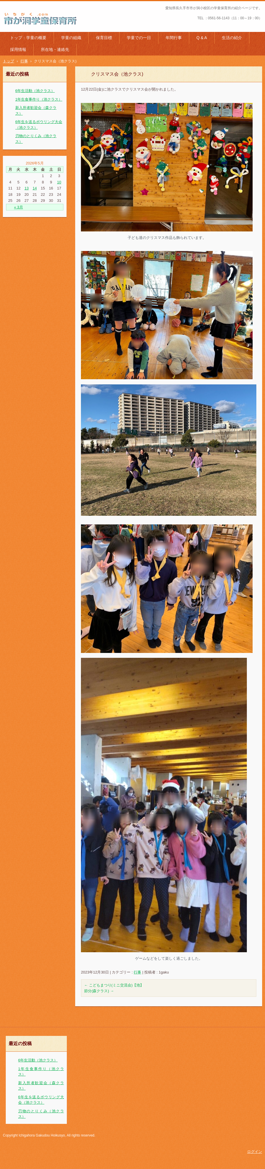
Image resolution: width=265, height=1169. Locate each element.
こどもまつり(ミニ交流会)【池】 (114, 985)
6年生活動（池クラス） (35, 91)
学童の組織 (71, 37)
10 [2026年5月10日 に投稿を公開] (59, 182)
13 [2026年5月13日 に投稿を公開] (26, 188)
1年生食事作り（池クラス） (38, 99)
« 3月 (18, 207)
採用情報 (18, 49)
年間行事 (174, 37)
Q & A (201, 37)
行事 (137, 972)
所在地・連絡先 (55, 49)
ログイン (254, 1151)
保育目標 (104, 37)
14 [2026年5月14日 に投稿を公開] (35, 188)
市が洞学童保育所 (23, 28)
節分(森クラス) (99, 991)
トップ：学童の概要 (28, 37)
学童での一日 (139, 37)
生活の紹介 (232, 37)
